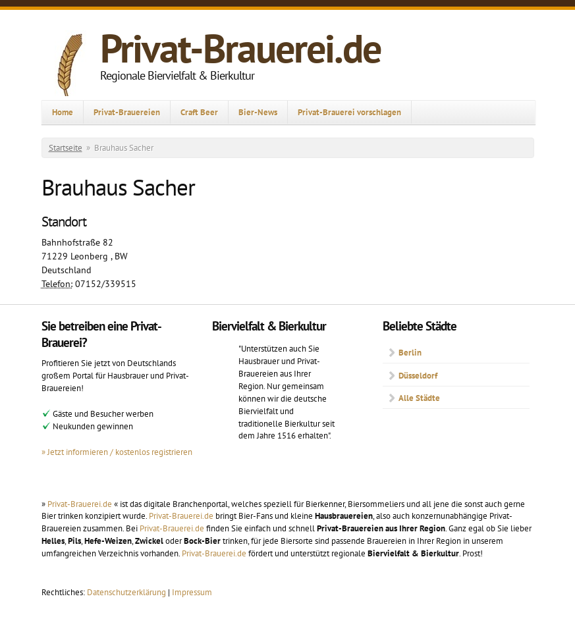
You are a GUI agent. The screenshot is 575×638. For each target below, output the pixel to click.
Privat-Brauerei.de (240, 48)
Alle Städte (419, 397)
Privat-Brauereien (127, 112)
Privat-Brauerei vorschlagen (349, 112)
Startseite (65, 147)
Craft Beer (199, 112)
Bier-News (257, 112)
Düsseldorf (417, 375)
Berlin (410, 352)
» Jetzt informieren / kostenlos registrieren (116, 451)
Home (62, 112)
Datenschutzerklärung (127, 592)
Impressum (192, 592)
